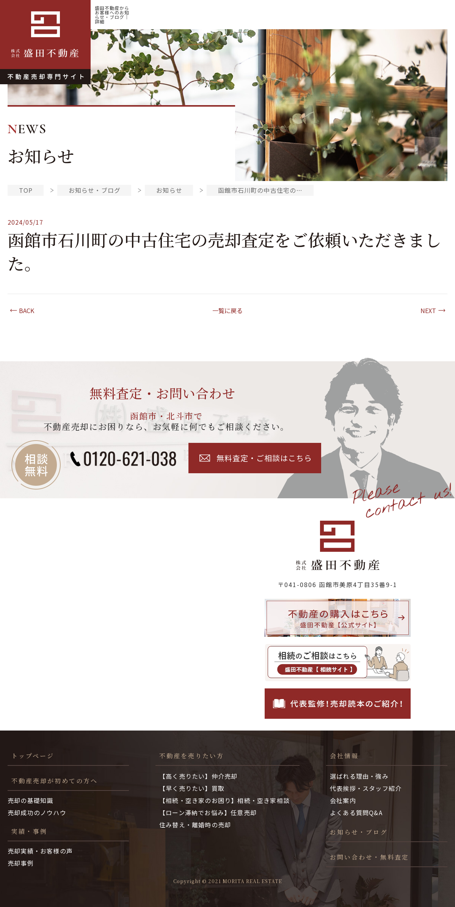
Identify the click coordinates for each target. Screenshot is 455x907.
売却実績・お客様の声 (40, 850)
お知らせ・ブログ (415, 15)
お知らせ (169, 190)
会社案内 (343, 800)
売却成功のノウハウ (37, 812)
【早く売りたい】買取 (191, 788)
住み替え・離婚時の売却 (195, 824)
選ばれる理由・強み (359, 776)
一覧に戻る (227, 310)
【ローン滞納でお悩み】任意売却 (208, 812)
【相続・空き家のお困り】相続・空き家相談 (224, 800)
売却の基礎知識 (30, 800)
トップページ (32, 755)
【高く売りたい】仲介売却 (198, 776)
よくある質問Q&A (356, 812)
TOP (26, 190)
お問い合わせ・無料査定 (369, 857)
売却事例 (21, 863)
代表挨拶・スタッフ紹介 (366, 788)
